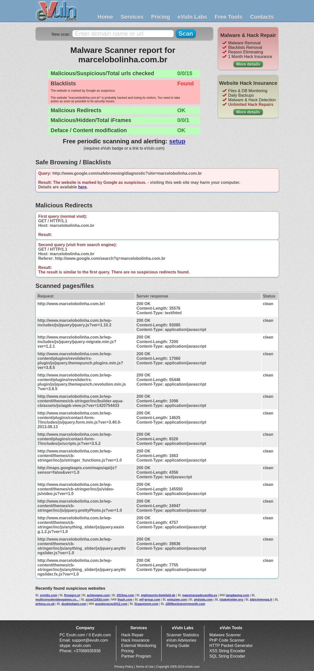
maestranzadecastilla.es (199, 595)
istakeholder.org (231, 599)
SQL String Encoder (227, 656)
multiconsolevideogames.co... (57, 599)
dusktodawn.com (74, 604)
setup (177, 141)
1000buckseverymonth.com (185, 604)
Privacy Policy (123, 666)
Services (132, 17)
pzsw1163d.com (97, 599)
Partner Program (136, 656)
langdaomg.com (237, 595)
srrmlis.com (48, 595)
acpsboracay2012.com (111, 604)
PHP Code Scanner (227, 640)
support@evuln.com (90, 640)
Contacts (262, 17)
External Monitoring (138, 645)
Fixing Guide (178, 645)
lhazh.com (124, 599)
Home (105, 17)
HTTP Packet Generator (231, 645)
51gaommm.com (146, 604)
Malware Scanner (225, 635)
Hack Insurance (135, 640)
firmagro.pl (72, 595)
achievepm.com (98, 595)
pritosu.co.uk (44, 604)
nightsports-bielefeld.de (158, 595)
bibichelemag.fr (261, 599)
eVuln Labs (192, 17)
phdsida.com (203, 599)
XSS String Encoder (227, 651)
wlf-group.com (149, 599)
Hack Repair (132, 635)
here (82, 187)
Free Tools (229, 17)
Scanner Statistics (183, 635)
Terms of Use (145, 666)
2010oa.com (125, 595)
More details (248, 64)
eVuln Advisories (182, 640)
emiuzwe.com (177, 599)
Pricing (160, 17)
